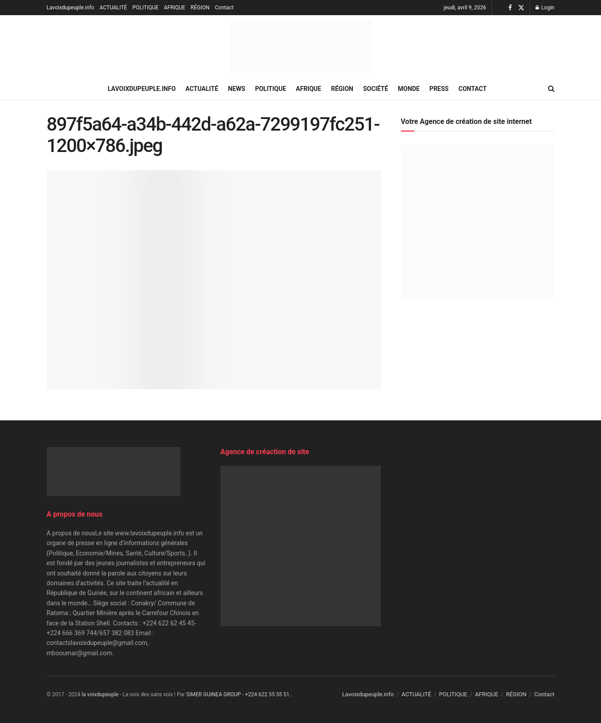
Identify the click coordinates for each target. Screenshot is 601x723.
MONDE (409, 88)
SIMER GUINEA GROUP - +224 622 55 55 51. (238, 694)
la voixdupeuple (100, 694)
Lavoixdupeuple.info (70, 7)
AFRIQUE (174, 7)
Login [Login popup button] (545, 7)
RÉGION (200, 7)
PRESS (439, 88)
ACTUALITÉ (113, 7)
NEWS (236, 88)
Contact (224, 7)
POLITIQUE (145, 7)
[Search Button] (551, 89)
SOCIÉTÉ (375, 88)
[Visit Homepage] (300, 47)
